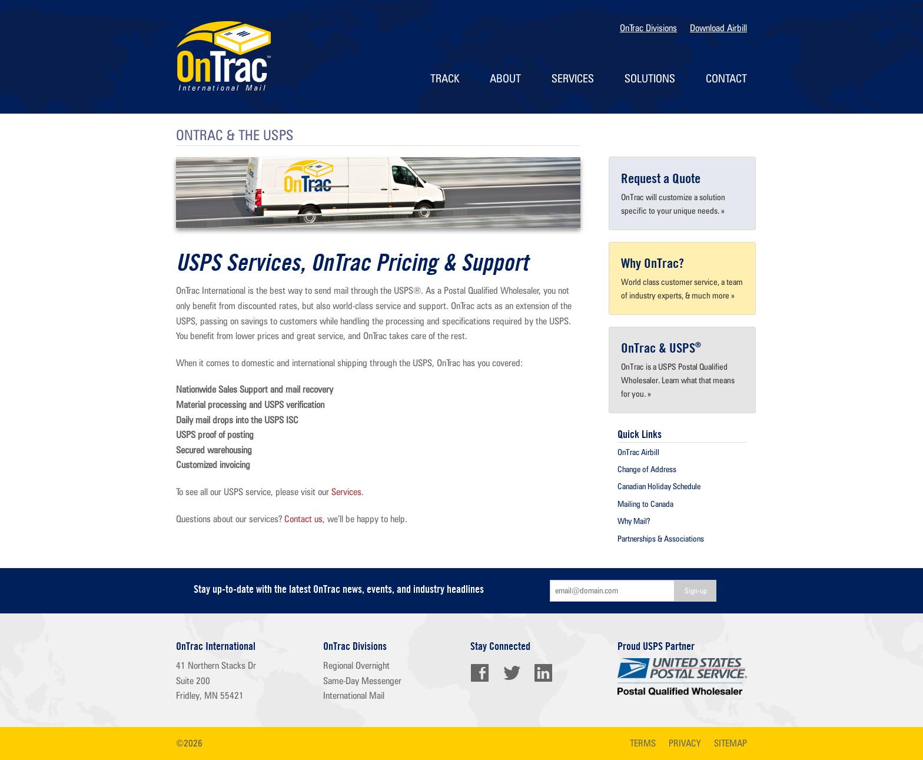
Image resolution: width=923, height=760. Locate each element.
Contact (726, 78)
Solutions (650, 78)
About (505, 78)
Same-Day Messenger (362, 680)
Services (573, 78)
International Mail (353, 695)
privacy (685, 743)
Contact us (303, 519)
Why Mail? (633, 521)
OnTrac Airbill (638, 452)
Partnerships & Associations (660, 538)
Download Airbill (718, 28)
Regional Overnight (356, 665)
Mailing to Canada (645, 504)
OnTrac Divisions (648, 28)
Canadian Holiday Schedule (658, 486)
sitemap (730, 743)
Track (444, 78)
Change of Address (646, 469)
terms (643, 743)
